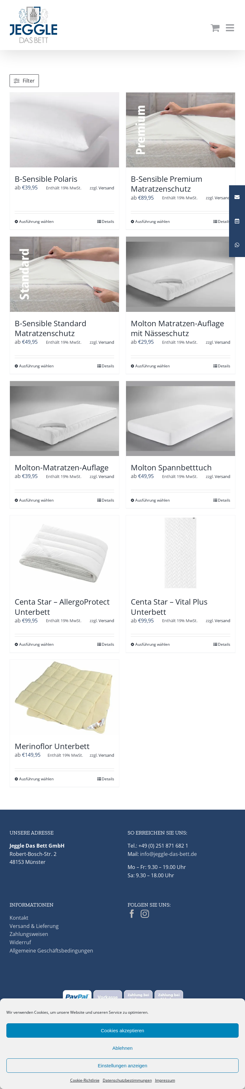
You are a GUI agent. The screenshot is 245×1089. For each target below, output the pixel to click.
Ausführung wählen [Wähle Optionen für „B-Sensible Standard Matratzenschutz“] (36, 366)
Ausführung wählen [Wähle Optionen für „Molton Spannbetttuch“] (152, 500)
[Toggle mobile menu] (230, 28)
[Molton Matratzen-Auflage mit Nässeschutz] (180, 274)
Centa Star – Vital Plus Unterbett (169, 606)
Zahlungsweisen (29, 934)
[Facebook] (132, 913)
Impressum (165, 1080)
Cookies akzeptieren (122, 1030)
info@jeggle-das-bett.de (168, 853)
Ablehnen (122, 1048)
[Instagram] (145, 913)
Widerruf (20, 942)
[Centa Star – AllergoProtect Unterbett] (64, 552)
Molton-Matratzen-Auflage (61, 467)
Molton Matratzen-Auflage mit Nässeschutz (177, 328)
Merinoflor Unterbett (52, 746)
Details (108, 221)
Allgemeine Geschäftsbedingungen (51, 950)
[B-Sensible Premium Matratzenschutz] (180, 129)
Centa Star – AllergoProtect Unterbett (62, 606)
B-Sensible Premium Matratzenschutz (166, 183)
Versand (106, 188)
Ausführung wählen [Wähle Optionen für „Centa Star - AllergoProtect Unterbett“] (36, 644)
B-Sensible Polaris (46, 178)
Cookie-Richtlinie (85, 1080)
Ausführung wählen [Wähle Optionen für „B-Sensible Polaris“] (36, 221)
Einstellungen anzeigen (122, 1065)
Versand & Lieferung (34, 926)
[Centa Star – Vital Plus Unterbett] (180, 552)
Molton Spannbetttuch (171, 467)
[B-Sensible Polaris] (64, 129)
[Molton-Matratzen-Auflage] (64, 418)
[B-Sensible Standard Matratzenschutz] (64, 274)
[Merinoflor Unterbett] (64, 697)
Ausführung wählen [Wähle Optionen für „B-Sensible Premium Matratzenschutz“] (152, 221)
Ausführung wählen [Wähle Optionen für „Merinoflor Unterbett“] (36, 779)
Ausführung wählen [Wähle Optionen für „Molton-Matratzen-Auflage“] (36, 500)
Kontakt (19, 917)
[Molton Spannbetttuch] (180, 418)
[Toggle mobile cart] (215, 28)
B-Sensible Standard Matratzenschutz (50, 328)
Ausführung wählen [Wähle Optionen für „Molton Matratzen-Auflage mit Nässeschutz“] (152, 366)
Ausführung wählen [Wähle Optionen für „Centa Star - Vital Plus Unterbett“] (152, 644)
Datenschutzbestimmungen (127, 1080)
